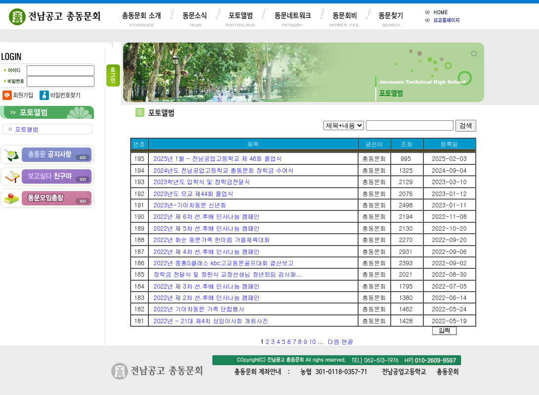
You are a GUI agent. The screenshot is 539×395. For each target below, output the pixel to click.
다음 (333, 341)
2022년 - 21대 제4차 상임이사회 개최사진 (211, 320)
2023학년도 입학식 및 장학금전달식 (202, 181)
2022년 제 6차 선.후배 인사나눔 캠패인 (207, 216)
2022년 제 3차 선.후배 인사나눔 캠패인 (207, 286)
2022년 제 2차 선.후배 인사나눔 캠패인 (207, 297)
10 (312, 341)
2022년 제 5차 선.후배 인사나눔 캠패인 (207, 228)
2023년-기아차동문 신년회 (190, 204)
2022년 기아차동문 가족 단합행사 (199, 308)
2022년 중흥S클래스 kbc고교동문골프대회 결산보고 (224, 262)
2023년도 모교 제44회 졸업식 (193, 193)
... (320, 341)
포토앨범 (27, 129)
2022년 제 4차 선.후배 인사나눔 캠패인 (207, 251)
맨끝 (347, 341)
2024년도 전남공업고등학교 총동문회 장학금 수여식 (224, 170)
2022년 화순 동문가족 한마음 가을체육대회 (212, 239)
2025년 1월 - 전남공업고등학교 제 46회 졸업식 (218, 158)
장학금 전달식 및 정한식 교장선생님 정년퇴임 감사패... (228, 274)
